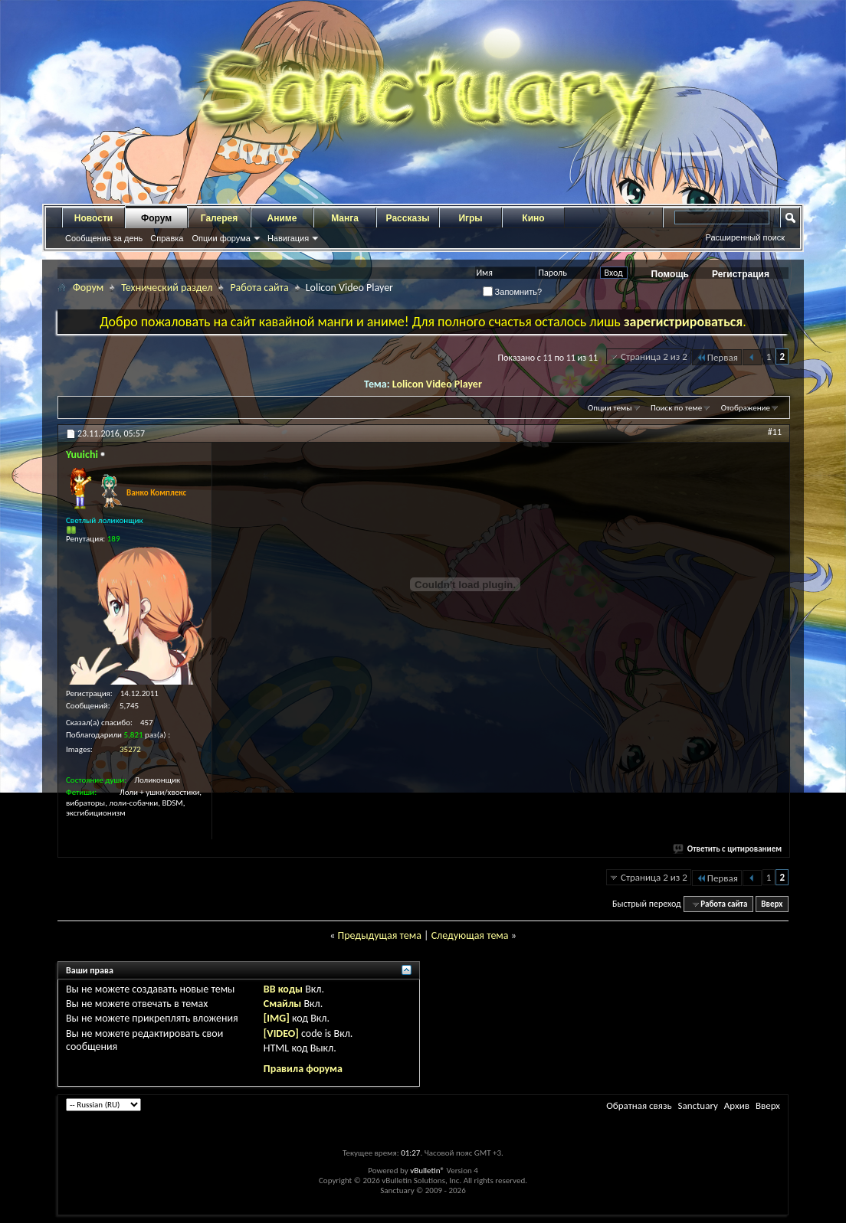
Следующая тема (470, 935)
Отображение (745, 408)
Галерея (219, 218)
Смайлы (282, 1003)
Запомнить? (513, 291)
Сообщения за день (104, 238)
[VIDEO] (281, 1033)
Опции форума (221, 238)
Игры (470, 218)
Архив (736, 1105)
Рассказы (408, 218)
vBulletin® (427, 1171)
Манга (345, 218)
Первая (717, 357)
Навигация (288, 238)
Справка (166, 238)
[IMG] (277, 1018)
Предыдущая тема (379, 935)
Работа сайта (259, 287)
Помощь (670, 274)
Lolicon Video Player (437, 384)
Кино (533, 218)
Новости (93, 218)
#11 (775, 432)
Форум (156, 218)
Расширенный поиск (745, 237)
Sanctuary (697, 1105)
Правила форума (303, 1068)
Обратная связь (638, 1105)
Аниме (282, 218)
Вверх (771, 904)
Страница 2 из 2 (654, 356)
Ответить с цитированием (728, 849)
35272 (130, 749)
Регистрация (740, 274)
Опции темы (610, 408)
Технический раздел (166, 287)
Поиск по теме (676, 408)
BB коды (283, 989)
